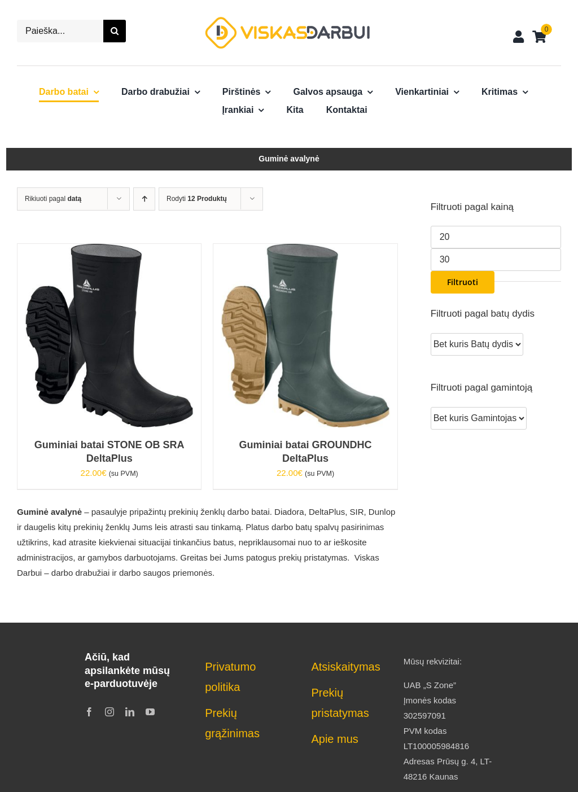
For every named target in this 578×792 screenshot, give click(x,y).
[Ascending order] (144, 199)
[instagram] (109, 711)
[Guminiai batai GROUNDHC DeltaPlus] (305, 251)
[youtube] (150, 711)
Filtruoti (462, 282)
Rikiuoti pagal (53, 199)
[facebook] (89, 711)
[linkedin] (129, 711)
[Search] (114, 31)
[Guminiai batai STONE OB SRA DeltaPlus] (109, 251)
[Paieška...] (60, 31)
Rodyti (197, 199)
